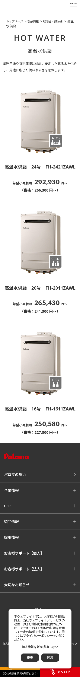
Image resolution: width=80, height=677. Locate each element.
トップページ (14, 21)
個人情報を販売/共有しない (20, 673)
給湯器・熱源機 (53, 21)
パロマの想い (15, 474)
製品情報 (33, 21)
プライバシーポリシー (38, 635)
